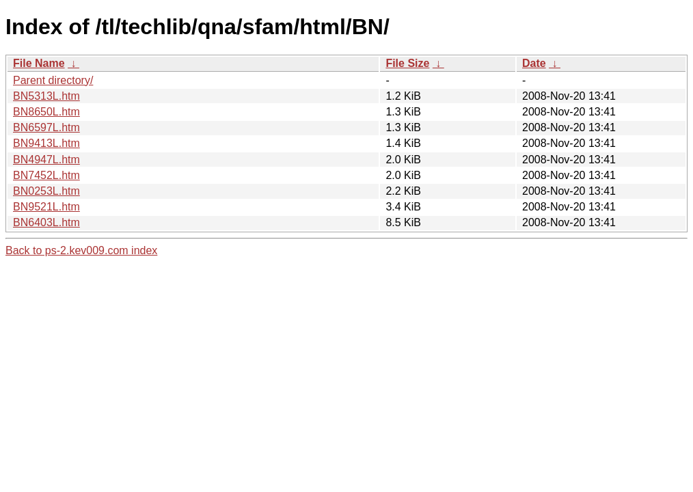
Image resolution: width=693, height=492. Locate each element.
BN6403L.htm (46, 222)
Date (534, 63)
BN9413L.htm (46, 143)
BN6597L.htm (46, 127)
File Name (39, 63)
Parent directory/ (53, 80)
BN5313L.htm (46, 96)
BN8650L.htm (46, 112)
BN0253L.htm (46, 191)
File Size (407, 63)
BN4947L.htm (46, 159)
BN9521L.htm (46, 207)
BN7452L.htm (46, 175)
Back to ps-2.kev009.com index (81, 250)
